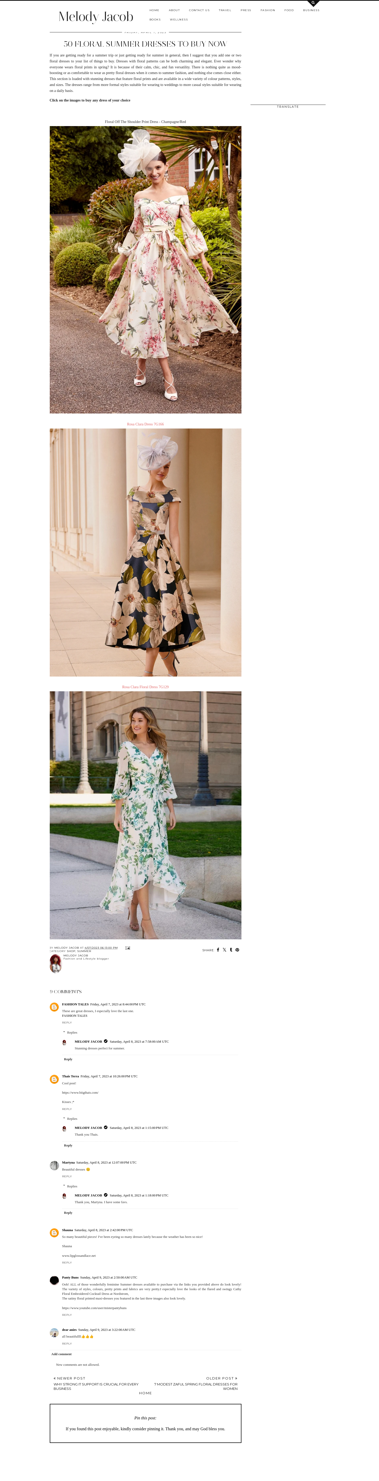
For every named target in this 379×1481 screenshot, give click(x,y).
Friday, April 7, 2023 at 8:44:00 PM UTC (118, 1004)
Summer (84, 951)
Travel (225, 10)
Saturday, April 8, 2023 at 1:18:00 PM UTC (139, 1195)
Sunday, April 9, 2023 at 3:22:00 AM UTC (106, 1330)
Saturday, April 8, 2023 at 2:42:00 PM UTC (103, 1230)
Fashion (268, 10)
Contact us (199, 10)
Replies (72, 1032)
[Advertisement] (175, 1463)
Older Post (192, 1383)
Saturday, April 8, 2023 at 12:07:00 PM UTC (106, 1162)
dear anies (69, 1330)
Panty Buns (70, 1277)
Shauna (67, 1230)
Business (311, 10)
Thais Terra (70, 1076)
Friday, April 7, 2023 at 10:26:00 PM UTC (109, 1076)
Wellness (179, 19)
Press (246, 10)
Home (154, 10)
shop (71, 951)
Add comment (61, 1354)
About (174, 10)
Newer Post (100, 1383)
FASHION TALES (75, 1004)
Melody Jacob (95, 16)
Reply (67, 1022)
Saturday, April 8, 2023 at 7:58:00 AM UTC (139, 1041)
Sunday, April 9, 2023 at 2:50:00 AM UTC (108, 1277)
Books (155, 19)
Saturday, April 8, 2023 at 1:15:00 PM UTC (139, 1128)
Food (289, 10)
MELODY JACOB (88, 1041)
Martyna (68, 1162)
